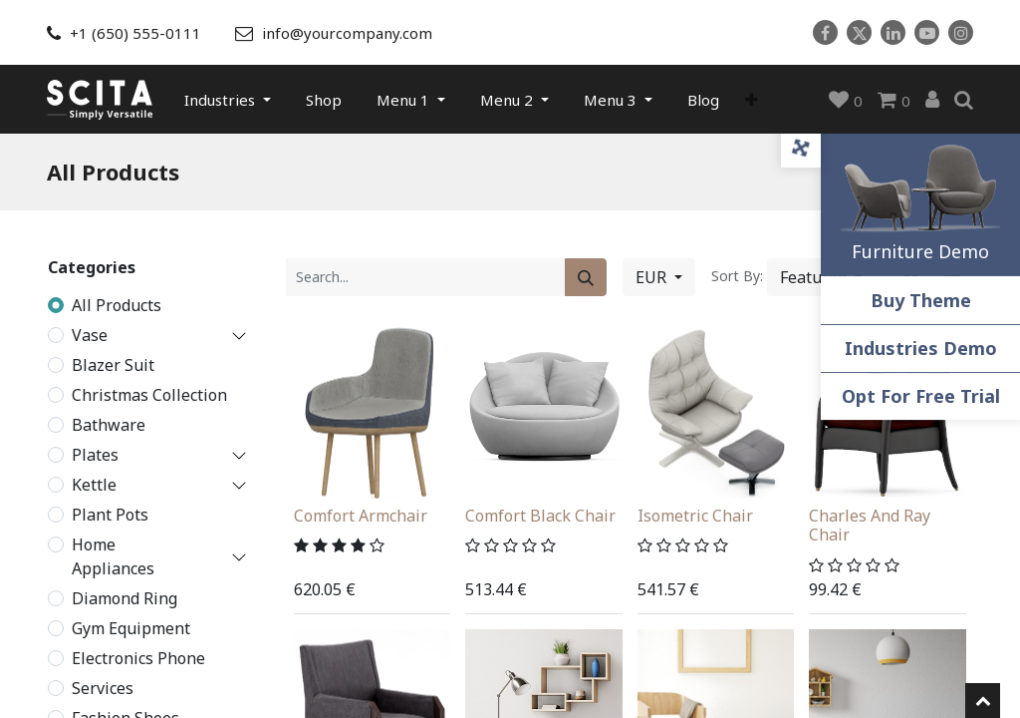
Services (102, 687)
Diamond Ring (124, 597)
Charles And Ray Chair (869, 524)
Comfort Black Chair (540, 515)
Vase (90, 334)
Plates (95, 454)
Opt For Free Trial (921, 396)
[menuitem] (324, 99)
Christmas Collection (149, 394)
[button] (751, 99)
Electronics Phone (138, 657)
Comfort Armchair (360, 515)
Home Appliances (113, 555)
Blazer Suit (113, 364)
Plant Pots (110, 514)
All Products (116, 304)
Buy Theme (921, 300)
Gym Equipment (131, 627)
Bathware (108, 424)
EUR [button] (653, 275)
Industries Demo (921, 348)
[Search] (586, 275)
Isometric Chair (695, 515)
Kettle (94, 484)
